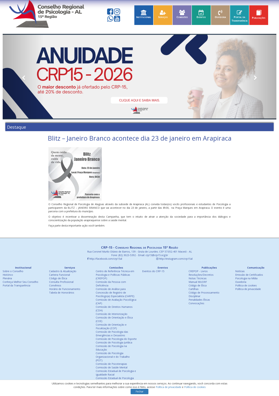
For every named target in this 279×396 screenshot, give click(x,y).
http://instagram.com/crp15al (174, 258)
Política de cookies (246, 285)
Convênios (55, 285)
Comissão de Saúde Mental (111, 367)
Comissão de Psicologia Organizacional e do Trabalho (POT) (113, 356)
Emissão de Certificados (249, 274)
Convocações (196, 303)
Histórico (8, 274)
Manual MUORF (198, 282)
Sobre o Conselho (13, 271)
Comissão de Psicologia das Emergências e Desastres (112, 333)
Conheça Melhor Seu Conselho (20, 282)
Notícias (240, 271)
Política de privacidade (248, 289)
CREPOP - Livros (198, 271)
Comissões (182, 15)
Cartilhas (194, 289)
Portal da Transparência (239, 17)
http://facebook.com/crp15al (104, 258)
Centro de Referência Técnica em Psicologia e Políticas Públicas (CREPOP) (115, 274)
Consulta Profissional (61, 282)
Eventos (201, 15)
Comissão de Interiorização (111, 314)
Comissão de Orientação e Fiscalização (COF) (111, 326)
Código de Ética (58, 278)
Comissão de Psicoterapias (111, 364)
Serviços (163, 15)
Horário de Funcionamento (64, 289)
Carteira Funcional (59, 274)
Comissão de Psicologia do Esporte (116, 339)
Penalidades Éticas (199, 299)
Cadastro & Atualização (62, 271)
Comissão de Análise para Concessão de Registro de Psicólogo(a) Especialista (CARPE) (115, 292)
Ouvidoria (220, 15)
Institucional (143, 15)
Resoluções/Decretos (201, 274)
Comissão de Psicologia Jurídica (114, 342)
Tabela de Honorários (61, 292)
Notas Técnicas (198, 278)
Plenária (7, 278)
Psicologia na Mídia (246, 278)
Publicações (258, 15)
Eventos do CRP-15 (153, 271)
